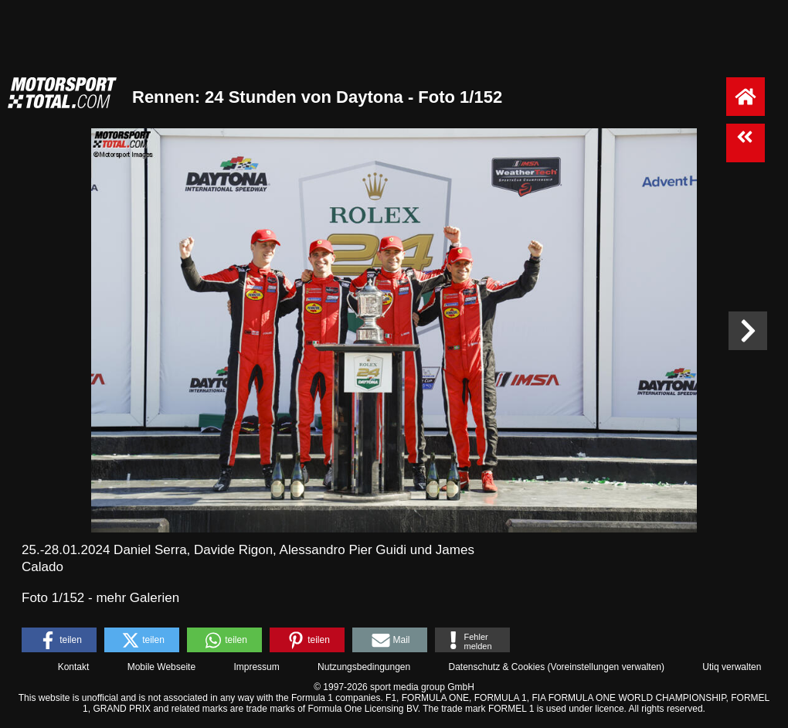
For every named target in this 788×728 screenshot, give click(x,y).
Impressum (256, 667)
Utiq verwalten (731, 667)
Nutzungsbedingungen (364, 667)
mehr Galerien (137, 597)
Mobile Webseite (161, 667)
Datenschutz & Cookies (496, 667)
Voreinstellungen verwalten (606, 667)
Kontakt (74, 667)
